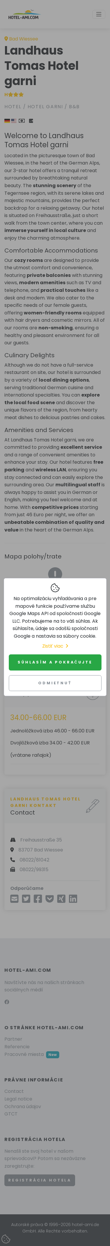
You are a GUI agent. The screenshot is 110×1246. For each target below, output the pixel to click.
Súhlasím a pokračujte (55, 662)
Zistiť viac (55, 646)
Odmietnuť (55, 682)
